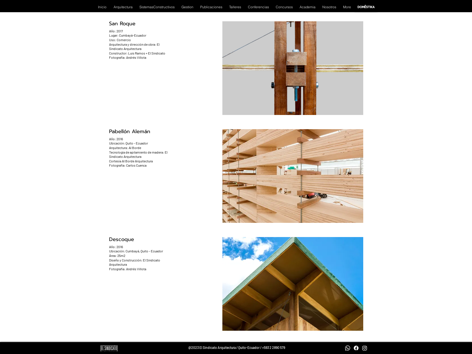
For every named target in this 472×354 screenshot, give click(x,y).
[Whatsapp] (347, 348)
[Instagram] (365, 348)
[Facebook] (356, 348)
